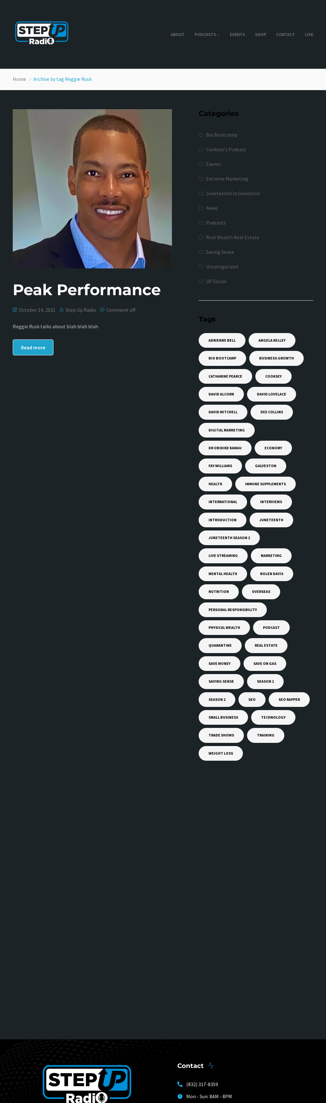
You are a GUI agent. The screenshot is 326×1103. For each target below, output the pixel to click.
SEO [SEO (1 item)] (252, 699)
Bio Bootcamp (221, 135)
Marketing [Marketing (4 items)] (271, 555)
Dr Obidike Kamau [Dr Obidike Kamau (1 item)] (225, 447)
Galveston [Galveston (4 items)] (265, 465)
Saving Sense (220, 252)
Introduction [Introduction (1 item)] (223, 519)
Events (237, 34)
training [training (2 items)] (265, 735)
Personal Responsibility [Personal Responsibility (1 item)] (233, 609)
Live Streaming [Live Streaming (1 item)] (223, 555)
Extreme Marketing (227, 178)
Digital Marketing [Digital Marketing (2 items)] (227, 430)
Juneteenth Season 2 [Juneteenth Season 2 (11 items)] (229, 537)
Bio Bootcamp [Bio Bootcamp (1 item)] (222, 358)
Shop (260, 34)
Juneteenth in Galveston (233, 193)
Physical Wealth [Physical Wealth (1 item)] (224, 627)
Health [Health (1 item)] (215, 483)
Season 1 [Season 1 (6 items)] (265, 681)
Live (309, 34)
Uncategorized (222, 266)
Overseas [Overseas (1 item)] (261, 591)
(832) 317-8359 (202, 1084)
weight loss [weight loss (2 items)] (221, 753)
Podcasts (205, 34)
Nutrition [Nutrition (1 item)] (219, 591)
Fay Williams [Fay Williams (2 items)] (220, 465)
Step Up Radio (81, 310)
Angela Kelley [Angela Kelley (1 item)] (272, 340)
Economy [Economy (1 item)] (273, 447)
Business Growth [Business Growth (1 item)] (276, 358)
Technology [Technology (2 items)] (273, 717)
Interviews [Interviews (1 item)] (271, 501)
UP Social (216, 281)
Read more (33, 347)
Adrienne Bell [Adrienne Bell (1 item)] (222, 340)
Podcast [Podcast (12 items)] (271, 627)
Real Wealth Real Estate (232, 237)
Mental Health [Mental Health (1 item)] (223, 573)
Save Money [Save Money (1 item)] (219, 663)
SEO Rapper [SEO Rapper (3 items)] (289, 699)
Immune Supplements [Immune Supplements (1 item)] (265, 483)
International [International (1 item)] (223, 501)
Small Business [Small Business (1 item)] (223, 717)
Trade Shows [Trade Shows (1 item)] (221, 735)
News (212, 208)
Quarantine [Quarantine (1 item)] (220, 645)
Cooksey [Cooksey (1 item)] (273, 376)
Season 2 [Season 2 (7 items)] (217, 699)
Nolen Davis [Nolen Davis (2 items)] (271, 573)
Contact (285, 34)
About (178, 34)
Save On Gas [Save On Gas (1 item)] (264, 663)
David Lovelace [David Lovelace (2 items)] (271, 394)
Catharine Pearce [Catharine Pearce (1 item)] (225, 376)
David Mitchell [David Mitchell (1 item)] (223, 411)
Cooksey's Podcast (226, 149)
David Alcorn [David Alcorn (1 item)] (221, 394)
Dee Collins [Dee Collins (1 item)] (271, 411)
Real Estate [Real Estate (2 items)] (266, 645)
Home (19, 79)
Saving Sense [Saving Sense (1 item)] (221, 681)
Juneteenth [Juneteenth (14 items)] (271, 519)
